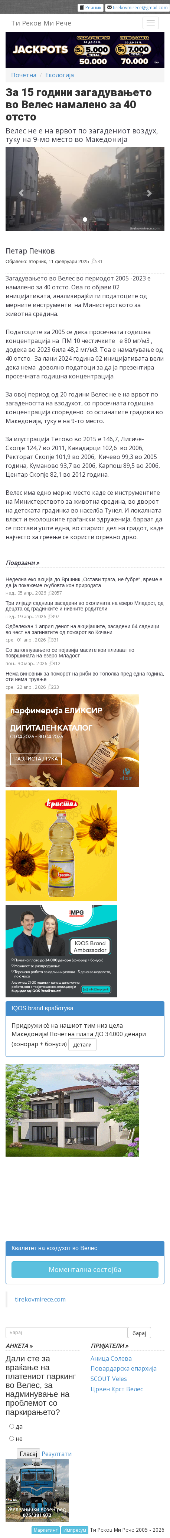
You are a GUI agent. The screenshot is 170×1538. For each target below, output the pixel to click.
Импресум (74, 1530)
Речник (93, 7)
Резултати (57, 1454)
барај (139, 1333)
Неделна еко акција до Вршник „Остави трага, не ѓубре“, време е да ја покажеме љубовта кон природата (84, 582)
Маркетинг (46, 1530)
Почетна (23, 75)
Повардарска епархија (124, 1368)
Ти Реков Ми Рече (41, 22)
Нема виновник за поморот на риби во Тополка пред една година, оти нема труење (85, 676)
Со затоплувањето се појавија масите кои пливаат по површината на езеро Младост (70, 653)
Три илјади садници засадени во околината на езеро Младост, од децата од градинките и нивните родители (85, 606)
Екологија (59, 75)
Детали (82, 1044)
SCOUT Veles (109, 1379)
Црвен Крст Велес (117, 1389)
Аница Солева (111, 1358)
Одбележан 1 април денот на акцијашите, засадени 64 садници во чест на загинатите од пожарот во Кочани (82, 629)
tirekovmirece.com (40, 1299)
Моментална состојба (85, 1269)
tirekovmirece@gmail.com (140, 7)
